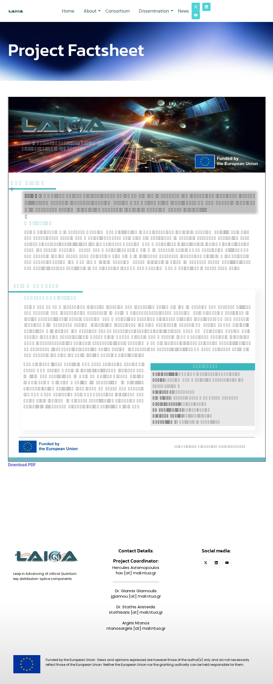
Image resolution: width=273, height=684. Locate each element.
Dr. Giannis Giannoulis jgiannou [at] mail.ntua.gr (136, 593)
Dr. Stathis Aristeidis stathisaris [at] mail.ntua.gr (136, 609)
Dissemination (155, 10)
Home (68, 10)
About (91, 10)
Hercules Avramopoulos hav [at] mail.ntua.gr (135, 570)
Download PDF (22, 464)
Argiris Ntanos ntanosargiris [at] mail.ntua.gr (135, 625)
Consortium (117, 10)
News (183, 10)
